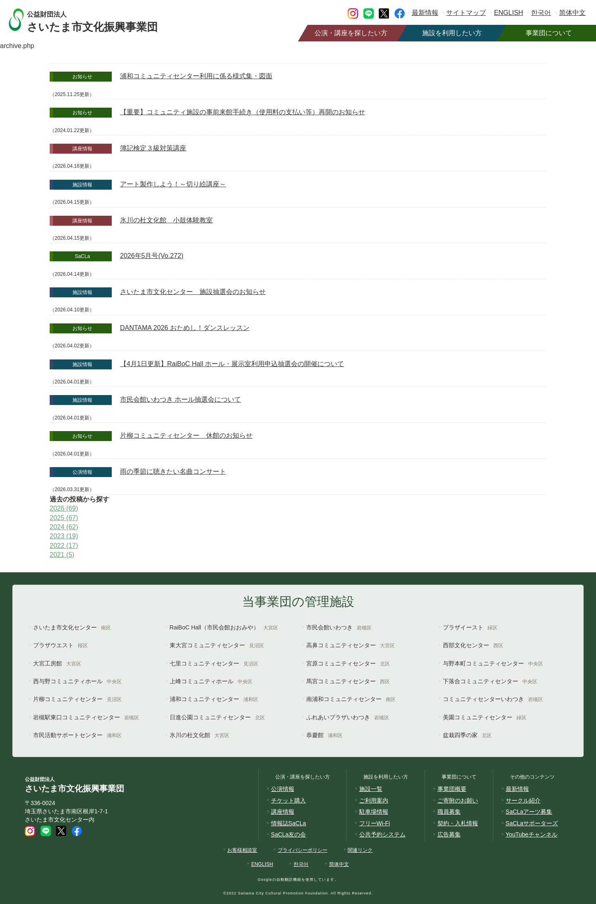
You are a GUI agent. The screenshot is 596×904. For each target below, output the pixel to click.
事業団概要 (451, 789)
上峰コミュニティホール (211, 681)
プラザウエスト (60, 645)
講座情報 (282, 811)
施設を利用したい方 (452, 32)
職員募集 (449, 811)
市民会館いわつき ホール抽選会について (180, 399)
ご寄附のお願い (457, 800)
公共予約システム (382, 834)
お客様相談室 (242, 850)
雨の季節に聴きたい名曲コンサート (173, 471)
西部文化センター (473, 645)
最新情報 (425, 12)
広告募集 (449, 834)
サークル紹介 (523, 800)
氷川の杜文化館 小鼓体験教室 (166, 220)
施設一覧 (370, 789)
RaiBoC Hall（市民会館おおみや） (224, 627)
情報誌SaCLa (288, 823)
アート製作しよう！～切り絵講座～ (173, 184)
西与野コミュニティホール (77, 681)
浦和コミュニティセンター (214, 699)
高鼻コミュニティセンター (350, 645)
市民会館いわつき (339, 627)
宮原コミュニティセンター (348, 663)
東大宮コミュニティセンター (217, 645)
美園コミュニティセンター (484, 717)
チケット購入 (288, 800)
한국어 (541, 12)
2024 (64, 526)
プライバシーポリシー (302, 850)
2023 (64, 536)
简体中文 (572, 12)
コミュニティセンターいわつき (493, 699)
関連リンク (360, 850)
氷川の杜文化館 (199, 735)
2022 (64, 545)
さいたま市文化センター (72, 627)
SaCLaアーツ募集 (529, 811)
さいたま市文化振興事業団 (100, 19)
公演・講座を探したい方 (351, 32)
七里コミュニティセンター (214, 663)
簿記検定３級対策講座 (153, 148)
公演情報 (282, 789)
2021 (62, 554)
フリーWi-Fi (374, 823)
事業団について (549, 32)
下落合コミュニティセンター (490, 681)
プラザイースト (470, 627)
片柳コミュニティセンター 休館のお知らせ (186, 435)
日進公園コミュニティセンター (217, 717)
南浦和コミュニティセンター (351, 699)
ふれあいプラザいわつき (347, 717)
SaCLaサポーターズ (532, 823)
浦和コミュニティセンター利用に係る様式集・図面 (196, 76)
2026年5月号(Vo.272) (151, 255)
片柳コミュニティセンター (77, 699)
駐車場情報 (373, 811)
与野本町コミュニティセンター (493, 663)
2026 (64, 508)
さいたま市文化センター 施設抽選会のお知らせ (193, 291)
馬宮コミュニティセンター (348, 681)
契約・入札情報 (457, 823)
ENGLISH (508, 12)
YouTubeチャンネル (532, 834)
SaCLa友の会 (288, 834)
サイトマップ (466, 12)
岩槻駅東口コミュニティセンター (86, 717)
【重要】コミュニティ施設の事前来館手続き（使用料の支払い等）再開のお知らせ (242, 112)
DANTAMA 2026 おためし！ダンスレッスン (185, 327)
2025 (64, 517)
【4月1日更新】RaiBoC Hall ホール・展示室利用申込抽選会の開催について (232, 363)
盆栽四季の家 (467, 735)
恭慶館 (324, 735)
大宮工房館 (57, 663)
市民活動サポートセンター (77, 735)
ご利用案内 (373, 800)
